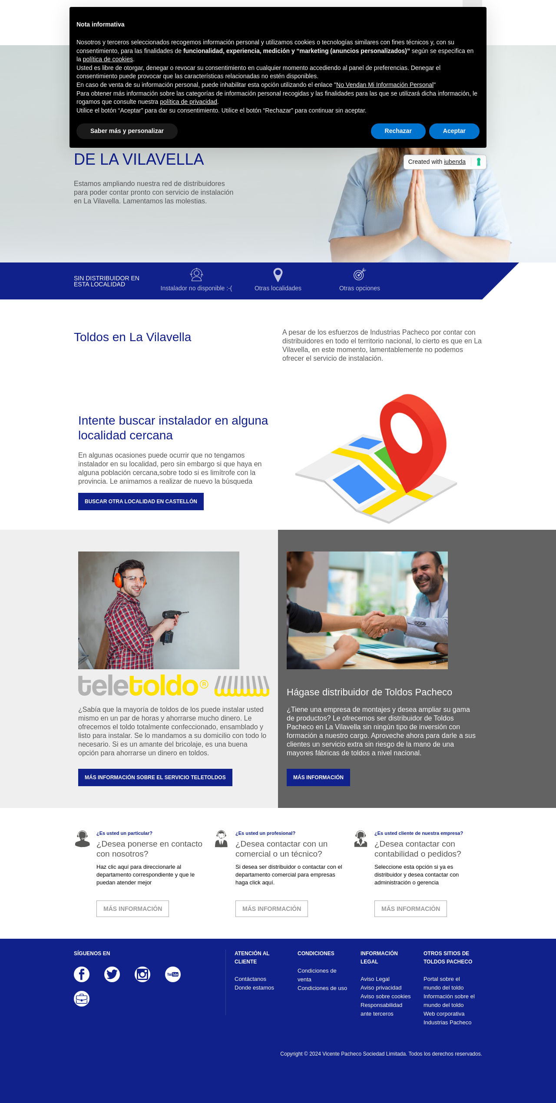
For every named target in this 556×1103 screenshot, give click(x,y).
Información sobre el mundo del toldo (449, 1000)
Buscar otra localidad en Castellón (141, 501)
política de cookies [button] (108, 59)
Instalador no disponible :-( (196, 288)
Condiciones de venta (317, 975)
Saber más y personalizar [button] (127, 130)
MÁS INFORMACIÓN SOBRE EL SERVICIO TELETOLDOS (155, 777)
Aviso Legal (375, 979)
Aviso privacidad (381, 987)
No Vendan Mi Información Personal (385, 84)
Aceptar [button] (454, 130)
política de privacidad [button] (188, 101)
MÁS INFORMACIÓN (318, 777)
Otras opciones (359, 288)
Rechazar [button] (398, 130)
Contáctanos (250, 979)
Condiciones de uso (322, 988)
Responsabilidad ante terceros (381, 1009)
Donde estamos (254, 987)
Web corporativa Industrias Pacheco (448, 1018)
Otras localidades (278, 288)
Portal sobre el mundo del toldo (444, 983)
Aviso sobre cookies (385, 996)
